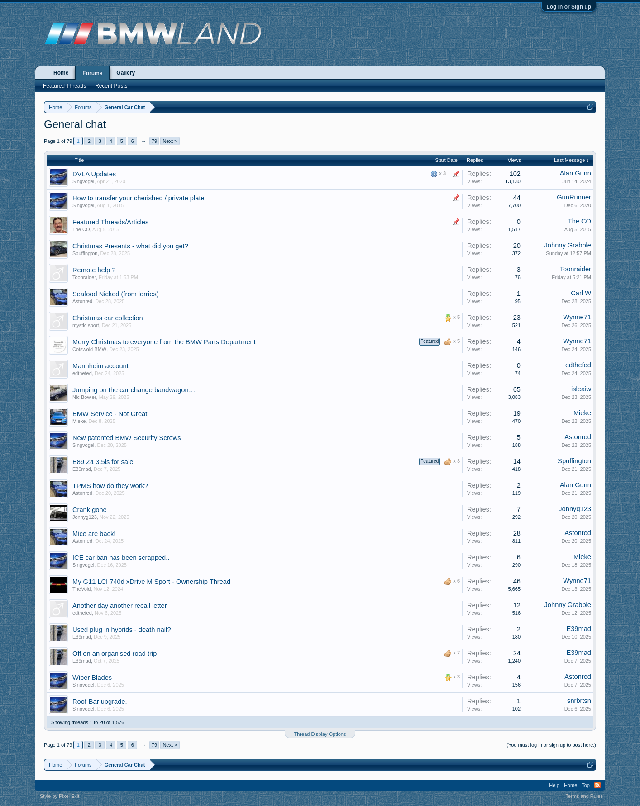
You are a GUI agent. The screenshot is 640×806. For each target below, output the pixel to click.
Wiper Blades (92, 677)
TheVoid (81, 589)
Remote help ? (93, 270)
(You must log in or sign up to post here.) (551, 745)
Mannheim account (100, 366)
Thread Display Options (320, 734)
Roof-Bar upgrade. (99, 701)
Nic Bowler (84, 397)
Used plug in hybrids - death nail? (121, 629)
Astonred (82, 301)
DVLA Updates (94, 174)
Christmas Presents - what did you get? (130, 246)
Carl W (581, 293)
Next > (169, 141)
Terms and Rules (584, 796)
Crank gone (89, 509)
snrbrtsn (579, 700)
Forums (92, 73)
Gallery (125, 73)
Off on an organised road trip (114, 653)
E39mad (81, 469)
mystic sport (85, 325)
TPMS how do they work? (110, 485)
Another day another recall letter (119, 605)
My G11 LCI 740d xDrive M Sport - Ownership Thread (151, 581)
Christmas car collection (107, 318)
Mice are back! (93, 533)
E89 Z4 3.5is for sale (102, 461)
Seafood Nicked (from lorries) (115, 294)
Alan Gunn (575, 173)
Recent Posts (111, 86)
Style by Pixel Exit (59, 796)
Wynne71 (577, 317)
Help (554, 785)
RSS (597, 785)
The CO (81, 229)
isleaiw (581, 389)
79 (154, 141)
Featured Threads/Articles (110, 222)
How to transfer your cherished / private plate (138, 198)
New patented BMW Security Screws (126, 437)
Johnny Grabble (567, 245)
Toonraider (84, 277)
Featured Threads (64, 86)
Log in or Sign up (568, 7)
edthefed (82, 373)
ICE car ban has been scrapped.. (120, 557)
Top (586, 785)
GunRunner (574, 197)
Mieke (79, 421)
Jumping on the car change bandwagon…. (134, 390)
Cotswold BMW (89, 349)
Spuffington (84, 253)
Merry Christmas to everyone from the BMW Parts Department (164, 342)
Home (60, 73)
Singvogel (83, 181)
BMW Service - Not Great (109, 413)
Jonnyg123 (84, 517)
